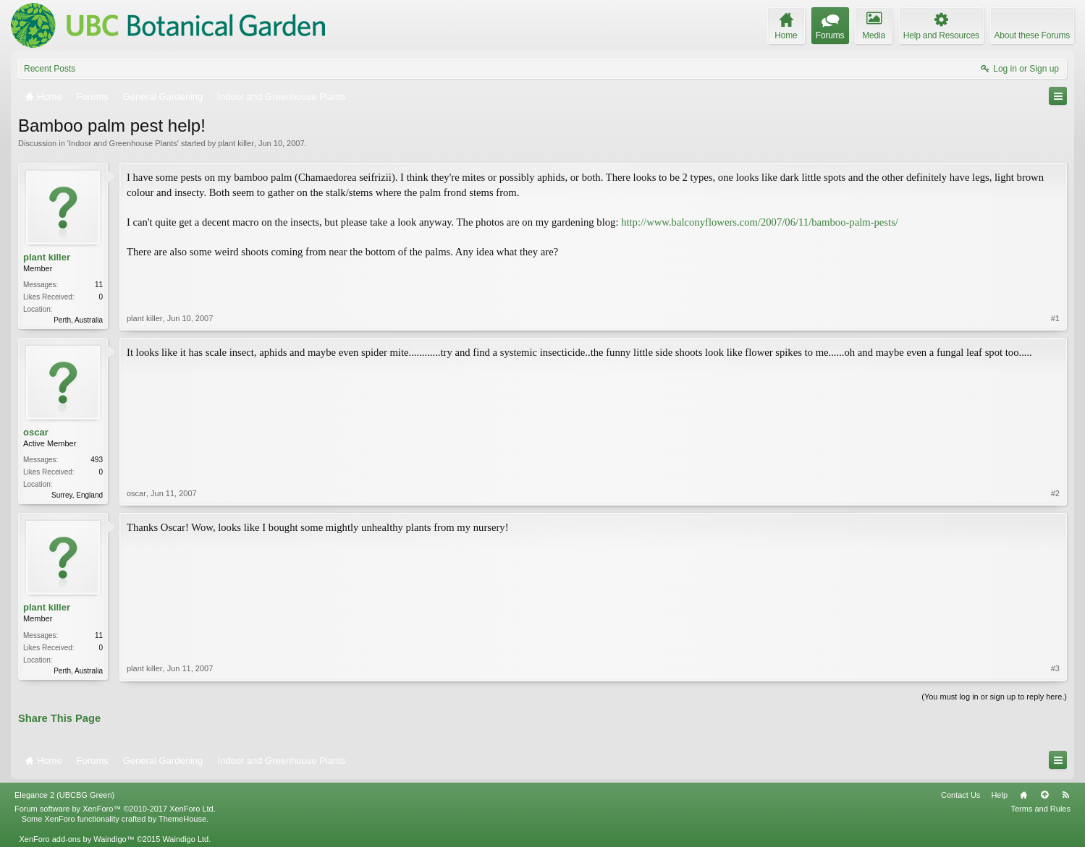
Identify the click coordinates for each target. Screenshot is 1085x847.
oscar (35, 432)
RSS (1065, 795)
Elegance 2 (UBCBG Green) (64, 795)
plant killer (236, 143)
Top (1044, 795)
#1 (1055, 318)
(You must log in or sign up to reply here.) (994, 696)
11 (99, 285)
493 (96, 460)
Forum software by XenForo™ (115, 808)
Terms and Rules (1040, 808)
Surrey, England (77, 495)
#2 (1055, 493)
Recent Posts (49, 69)
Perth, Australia (78, 320)
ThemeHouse (182, 818)
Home (1023, 795)
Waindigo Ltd (185, 839)
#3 (1055, 668)
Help (999, 795)
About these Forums (1032, 35)
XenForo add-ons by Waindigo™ (76, 839)
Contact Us (960, 795)
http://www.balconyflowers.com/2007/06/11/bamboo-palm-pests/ (759, 222)
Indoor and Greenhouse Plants (123, 143)
